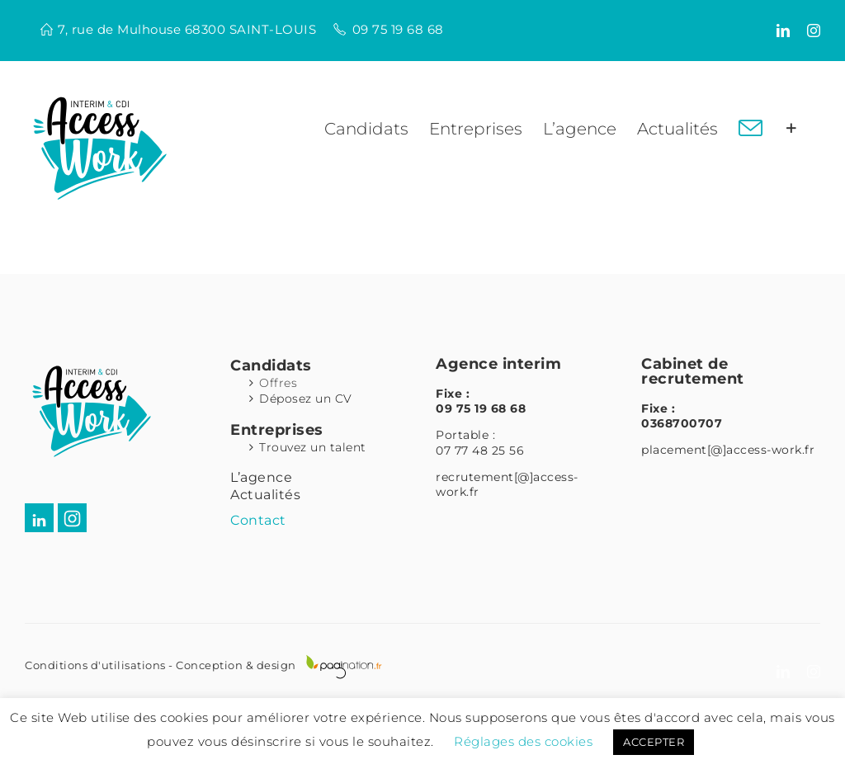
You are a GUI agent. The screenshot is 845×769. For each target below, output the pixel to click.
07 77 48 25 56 (480, 450)
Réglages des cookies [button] (523, 741)
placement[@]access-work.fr (727, 449)
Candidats (271, 365)
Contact (258, 520)
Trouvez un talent (312, 447)
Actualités (265, 494)
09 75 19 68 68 (398, 29)
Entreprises (276, 430)
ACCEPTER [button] (653, 741)
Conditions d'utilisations (95, 665)
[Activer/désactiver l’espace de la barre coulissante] (791, 128)
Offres (278, 382)
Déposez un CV (305, 398)
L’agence (261, 477)
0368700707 (681, 423)
